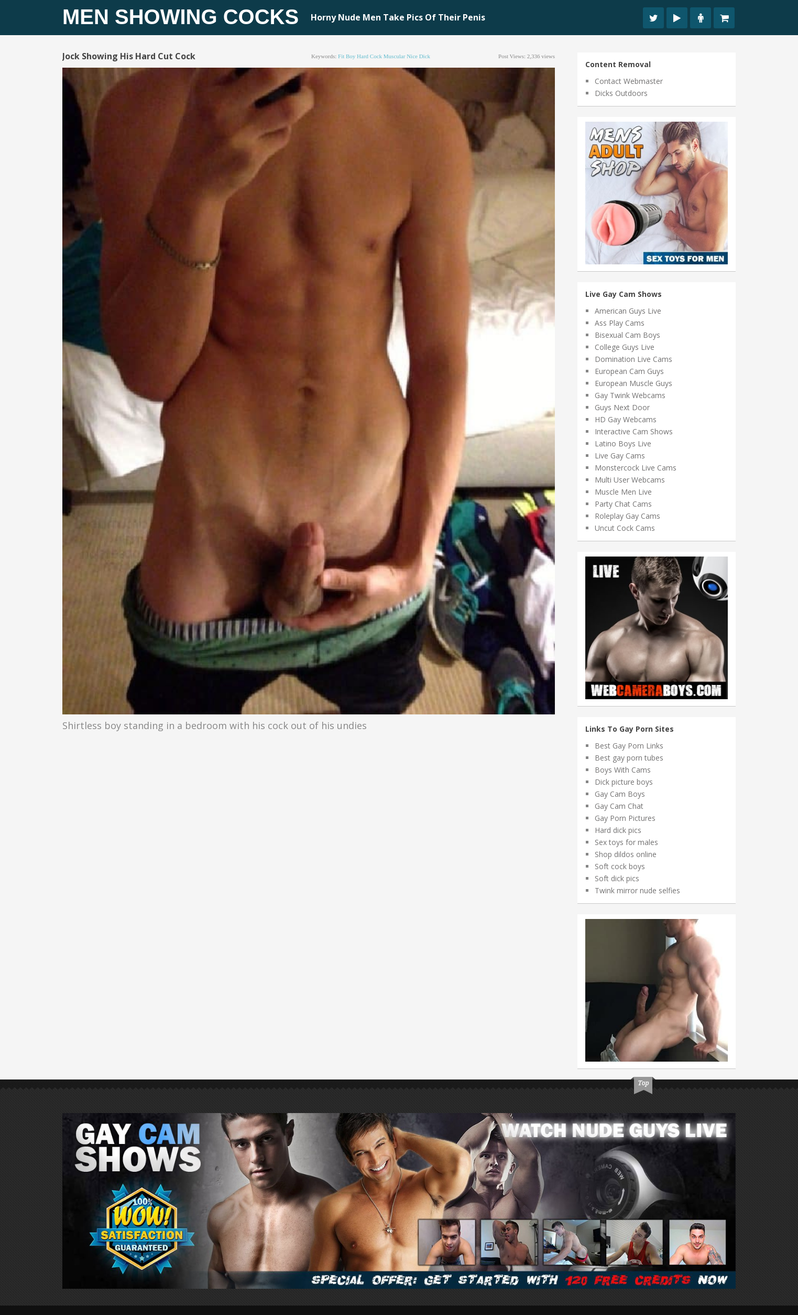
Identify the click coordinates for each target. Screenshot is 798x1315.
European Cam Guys (629, 371)
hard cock (369, 56)
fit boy (346, 56)
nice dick (418, 56)
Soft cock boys (620, 866)
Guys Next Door (622, 407)
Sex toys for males (626, 842)
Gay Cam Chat (619, 806)
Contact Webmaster (629, 81)
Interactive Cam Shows (634, 431)
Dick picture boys (624, 782)
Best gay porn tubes (629, 758)
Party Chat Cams (623, 504)
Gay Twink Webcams (630, 395)
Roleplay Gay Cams (627, 516)
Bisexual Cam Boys (627, 335)
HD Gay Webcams (626, 419)
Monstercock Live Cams (635, 468)
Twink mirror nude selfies (637, 890)
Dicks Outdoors (621, 93)
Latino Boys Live (623, 443)
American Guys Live (628, 311)
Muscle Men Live (623, 492)
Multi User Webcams (630, 480)
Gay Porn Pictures (625, 818)
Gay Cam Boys (620, 794)
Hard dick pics (618, 830)
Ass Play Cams (619, 323)
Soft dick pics (617, 878)
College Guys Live (624, 347)
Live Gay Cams (620, 456)
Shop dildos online (626, 854)
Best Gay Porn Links (629, 746)
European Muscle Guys (633, 383)
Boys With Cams (623, 770)
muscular (395, 56)
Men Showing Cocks (180, 16)
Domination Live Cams (633, 359)
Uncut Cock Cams (625, 528)
